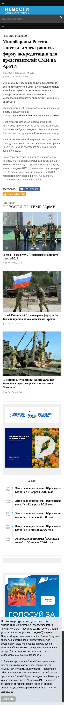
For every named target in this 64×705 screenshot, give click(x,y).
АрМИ (12, 202)
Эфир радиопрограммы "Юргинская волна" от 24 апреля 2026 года (38, 490)
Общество (21, 36)
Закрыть (8, 698)
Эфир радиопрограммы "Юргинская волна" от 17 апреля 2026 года (38, 515)
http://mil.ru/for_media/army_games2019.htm (35, 115)
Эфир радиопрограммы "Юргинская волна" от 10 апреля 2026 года (37, 540)
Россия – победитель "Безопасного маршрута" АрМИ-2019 (31, 256)
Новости (8, 36)
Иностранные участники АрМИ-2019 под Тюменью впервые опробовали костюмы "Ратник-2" (28, 383)
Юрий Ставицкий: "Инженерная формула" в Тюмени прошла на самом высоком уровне (30, 317)
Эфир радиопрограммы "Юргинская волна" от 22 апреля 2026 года (38, 502)
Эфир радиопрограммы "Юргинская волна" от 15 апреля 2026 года (38, 528)
